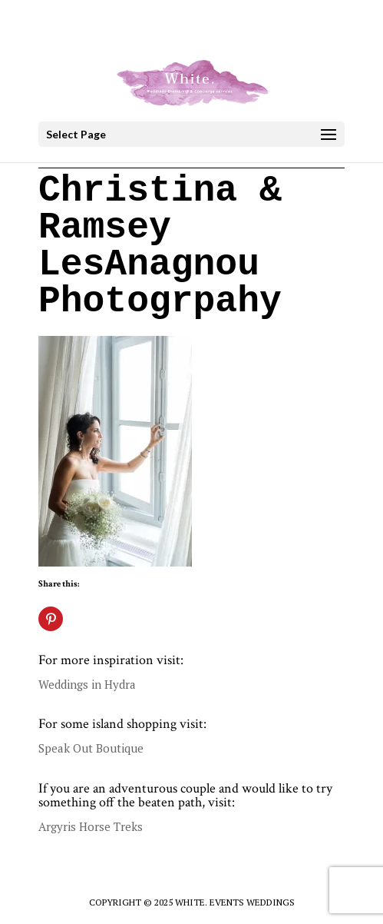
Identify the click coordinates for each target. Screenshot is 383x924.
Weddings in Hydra (87, 684)
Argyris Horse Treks (90, 826)
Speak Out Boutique (91, 748)
